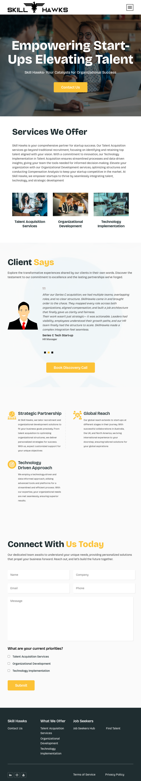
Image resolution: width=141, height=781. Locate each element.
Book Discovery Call (70, 367)
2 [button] (49, 353)
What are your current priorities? (35, 648)
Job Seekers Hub (84, 728)
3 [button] (53, 353)
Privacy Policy (114, 774)
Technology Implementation (111, 223)
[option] (70, 318)
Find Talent (113, 728)
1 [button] (46, 353)
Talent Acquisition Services (30, 223)
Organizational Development (50, 741)
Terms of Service (84, 774)
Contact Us (70, 87)
